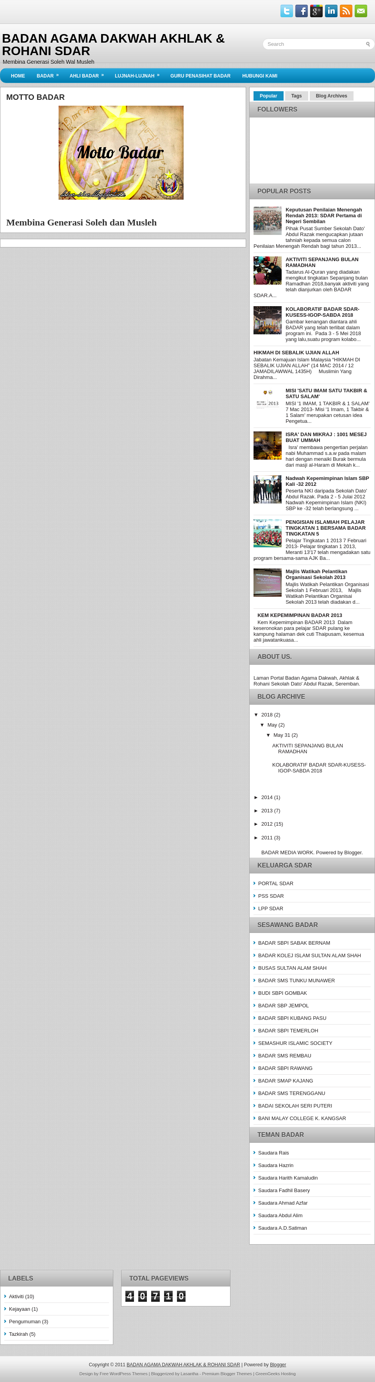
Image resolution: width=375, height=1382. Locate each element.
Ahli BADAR (89, 74)
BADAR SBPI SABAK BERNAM (294, 943)
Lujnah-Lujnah (139, 74)
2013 (267, 811)
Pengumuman (25, 1321)
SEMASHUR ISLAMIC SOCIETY (295, 1043)
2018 (267, 715)
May (273, 725)
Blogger (352, 852)
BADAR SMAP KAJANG (285, 1081)
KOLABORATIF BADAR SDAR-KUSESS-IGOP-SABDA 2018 (322, 312)
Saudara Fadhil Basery (284, 1190)
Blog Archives (331, 96)
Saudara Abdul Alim (280, 1215)
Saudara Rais (273, 1153)
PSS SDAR (271, 896)
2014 (267, 797)
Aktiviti (16, 1296)
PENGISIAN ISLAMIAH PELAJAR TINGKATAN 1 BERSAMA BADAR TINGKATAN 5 (326, 528)
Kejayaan (19, 1309)
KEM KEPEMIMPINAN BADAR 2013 (299, 615)
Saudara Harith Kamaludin (288, 1178)
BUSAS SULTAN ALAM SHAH (292, 968)
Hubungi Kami (259, 76)
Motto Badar (35, 97)
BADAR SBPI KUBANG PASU (292, 1018)
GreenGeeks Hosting (275, 1373)
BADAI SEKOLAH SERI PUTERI (295, 1106)
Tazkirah (18, 1334)
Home (18, 76)
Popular (268, 96)
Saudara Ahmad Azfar (282, 1203)
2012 (267, 824)
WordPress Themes (129, 1373)
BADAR (50, 74)
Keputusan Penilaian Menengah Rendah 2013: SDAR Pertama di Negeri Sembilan (324, 215)
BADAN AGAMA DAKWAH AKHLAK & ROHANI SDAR (113, 44)
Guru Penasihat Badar (200, 76)
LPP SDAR (270, 908)
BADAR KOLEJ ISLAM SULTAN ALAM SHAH (309, 955)
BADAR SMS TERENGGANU (291, 1093)
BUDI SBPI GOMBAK (282, 993)
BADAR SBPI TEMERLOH (288, 1031)
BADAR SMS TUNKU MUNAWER (296, 980)
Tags (296, 96)
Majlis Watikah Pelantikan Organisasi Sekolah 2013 (316, 574)
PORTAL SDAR (275, 883)
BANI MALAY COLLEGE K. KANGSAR (302, 1118)
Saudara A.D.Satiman (282, 1228)
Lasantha (189, 1373)
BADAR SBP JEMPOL (283, 1006)
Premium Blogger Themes (227, 1373)
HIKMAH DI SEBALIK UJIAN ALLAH (296, 352)
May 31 (282, 735)
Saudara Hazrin (275, 1165)
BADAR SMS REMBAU (284, 1056)
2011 (267, 838)
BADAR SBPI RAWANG (285, 1068)
